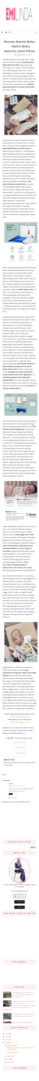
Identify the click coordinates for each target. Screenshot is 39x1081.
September (11, 1045)
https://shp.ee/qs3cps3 (20, 717)
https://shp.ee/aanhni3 (20, 722)
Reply (10, 794)
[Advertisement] (19, 937)
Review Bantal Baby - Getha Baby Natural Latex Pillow (20, 1048)
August (9, 1056)
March (9, 1062)
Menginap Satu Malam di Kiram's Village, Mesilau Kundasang (23, 995)
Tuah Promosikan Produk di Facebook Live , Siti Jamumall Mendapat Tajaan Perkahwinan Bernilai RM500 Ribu (19, 1005)
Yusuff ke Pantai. (12, 1052)
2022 (7, 1040)
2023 (7, 1036)
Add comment (12, 797)
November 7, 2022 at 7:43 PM (16, 786)
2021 (7, 1043)
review (9, 55)
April (9, 1059)
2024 (7, 1034)
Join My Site (19, 896)
